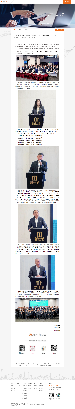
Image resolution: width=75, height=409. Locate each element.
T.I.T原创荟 (25, 397)
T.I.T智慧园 (25, 388)
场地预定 (29, 385)
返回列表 (60, 29)
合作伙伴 (35, 390)
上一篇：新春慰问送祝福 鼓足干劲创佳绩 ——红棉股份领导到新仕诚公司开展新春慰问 (24, 364)
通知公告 (41, 386)
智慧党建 (18, 383)
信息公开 (21, 29)
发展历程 (13, 388)
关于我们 (13, 383)
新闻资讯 (27, 29)
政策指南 (29, 388)
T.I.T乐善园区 (25, 393)
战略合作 (35, 388)
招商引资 (35, 383)
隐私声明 (17, 403)
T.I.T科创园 (25, 386)
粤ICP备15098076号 (34, 404)
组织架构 (13, 386)
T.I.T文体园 (25, 390)
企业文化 (13, 390)
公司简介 (13, 385)
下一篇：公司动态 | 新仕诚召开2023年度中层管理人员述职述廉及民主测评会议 (50, 364)
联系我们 (41, 390)
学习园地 (18, 386)
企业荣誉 (13, 392)
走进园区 (24, 383)
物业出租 (35, 385)
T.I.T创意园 (25, 385)
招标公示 (35, 386)
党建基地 (18, 385)
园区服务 (30, 383)
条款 (22, 403)
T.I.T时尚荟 (25, 395)
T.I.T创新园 (25, 398)
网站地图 (26, 403)
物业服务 (29, 386)
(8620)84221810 (53, 385)
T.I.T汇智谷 (25, 392)
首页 (16, 29)
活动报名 (41, 388)
